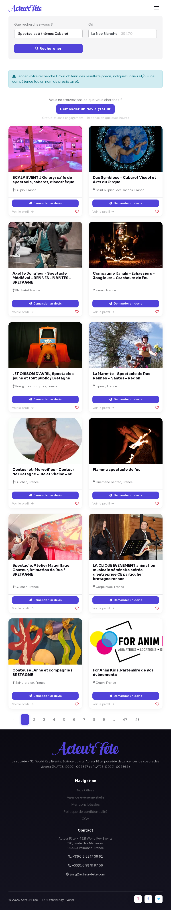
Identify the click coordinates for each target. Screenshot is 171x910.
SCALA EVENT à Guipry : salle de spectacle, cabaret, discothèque (43, 179)
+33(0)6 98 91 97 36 (87, 865)
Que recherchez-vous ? (33, 24)
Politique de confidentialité (85, 811)
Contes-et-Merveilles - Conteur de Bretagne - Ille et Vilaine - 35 (43, 471)
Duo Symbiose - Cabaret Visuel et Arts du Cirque (124, 179)
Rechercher (48, 48)
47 (125, 719)
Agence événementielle (85, 797)
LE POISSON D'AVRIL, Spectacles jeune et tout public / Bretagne (43, 376)
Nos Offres (85, 790)
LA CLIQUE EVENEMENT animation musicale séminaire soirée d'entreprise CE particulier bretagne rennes (124, 572)
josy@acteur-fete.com (87, 874)
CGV (85, 818)
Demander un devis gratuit (85, 109)
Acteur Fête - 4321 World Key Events (48, 900)
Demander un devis (45, 203)
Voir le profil (23, 212)
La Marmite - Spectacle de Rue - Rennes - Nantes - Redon (123, 376)
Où (90, 24)
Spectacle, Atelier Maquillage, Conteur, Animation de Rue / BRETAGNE (41, 570)
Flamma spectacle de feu (116, 469)
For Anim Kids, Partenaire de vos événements (123, 672)
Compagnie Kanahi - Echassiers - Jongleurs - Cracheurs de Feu (124, 275)
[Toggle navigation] (156, 8)
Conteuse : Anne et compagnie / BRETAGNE (42, 672)
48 (137, 719)
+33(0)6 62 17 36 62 (87, 856)
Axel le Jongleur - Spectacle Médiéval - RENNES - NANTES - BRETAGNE (41, 278)
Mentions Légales (85, 804)
